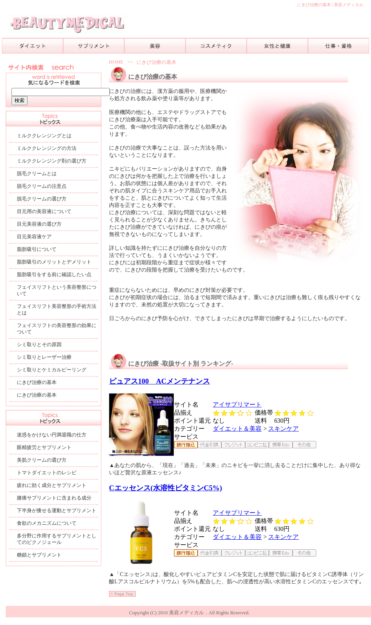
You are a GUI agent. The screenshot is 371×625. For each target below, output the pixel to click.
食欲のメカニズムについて (46, 523)
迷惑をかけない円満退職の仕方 (51, 435)
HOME (116, 62)
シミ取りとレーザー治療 (44, 357)
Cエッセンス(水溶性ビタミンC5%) (165, 488)
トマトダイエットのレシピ (46, 472)
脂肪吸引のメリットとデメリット (54, 262)
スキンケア (283, 428)
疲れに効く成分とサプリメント (51, 485)
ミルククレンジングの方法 (46, 148)
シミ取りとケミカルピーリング (51, 370)
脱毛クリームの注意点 (42, 186)
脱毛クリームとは (37, 173)
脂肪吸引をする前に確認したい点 (54, 274)
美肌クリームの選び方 (42, 460)
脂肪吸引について (37, 249)
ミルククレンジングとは (44, 135)
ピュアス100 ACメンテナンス (159, 381)
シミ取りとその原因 (39, 344)
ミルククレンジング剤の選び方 (51, 161)
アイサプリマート (237, 404)
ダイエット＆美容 (237, 428)
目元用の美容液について (44, 211)
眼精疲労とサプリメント (44, 447)
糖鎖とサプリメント (39, 555)
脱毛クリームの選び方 (42, 199)
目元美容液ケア (34, 236)
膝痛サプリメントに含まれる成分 (54, 498)
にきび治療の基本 (156, 62)
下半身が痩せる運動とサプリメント (56, 510)
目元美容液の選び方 (39, 224)
